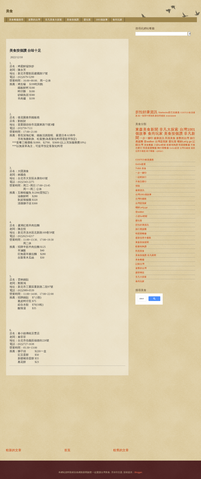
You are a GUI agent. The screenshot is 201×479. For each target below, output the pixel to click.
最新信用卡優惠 (143, 238)
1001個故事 (102, 19)
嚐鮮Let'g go (184, 141)
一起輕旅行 (159, 151)
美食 (9, 11)
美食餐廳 (148, 145)
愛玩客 (87, 19)
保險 (137, 186)
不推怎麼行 (140, 181)
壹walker (149, 141)
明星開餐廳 (184, 145)
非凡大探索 (169, 129)
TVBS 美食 (140, 168)
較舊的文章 (121, 450)
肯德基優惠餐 (171, 116)
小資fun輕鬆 (160, 145)
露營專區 (139, 272)
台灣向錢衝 (185, 148)
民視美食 (170, 138)
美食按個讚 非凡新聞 (145, 255)
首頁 (67, 450)
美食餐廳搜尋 (16, 19)
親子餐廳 (150, 151)
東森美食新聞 (146, 129)
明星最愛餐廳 (150, 148)
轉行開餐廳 (163, 148)
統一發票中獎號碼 (146, 116)
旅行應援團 (140, 229)
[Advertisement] (34, 412)
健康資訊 (159, 138)
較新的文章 (13, 450)
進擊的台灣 (34, 19)
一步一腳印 (146, 138)
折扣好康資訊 (146, 112)
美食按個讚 (73, 19)
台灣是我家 (161, 141)
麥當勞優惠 (160, 116)
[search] (142, 298)
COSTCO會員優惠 (144, 159)
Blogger (138, 472)
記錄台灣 (139, 264)
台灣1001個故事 (143, 194)
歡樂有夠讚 (172, 145)
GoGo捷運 (174, 148)
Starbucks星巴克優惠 (169, 112)
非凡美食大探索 (53, 19)
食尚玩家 (117, 19)
